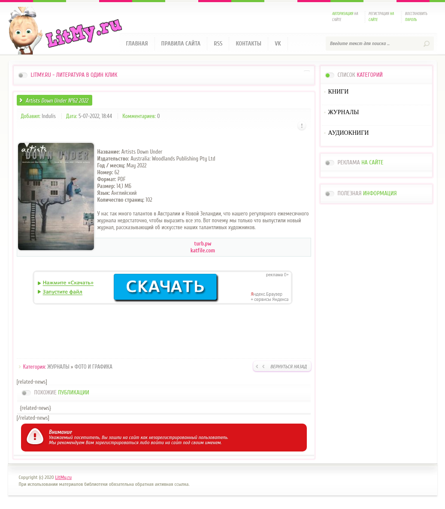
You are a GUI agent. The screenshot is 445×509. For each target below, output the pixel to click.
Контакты (248, 43)
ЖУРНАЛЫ (58, 367)
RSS (218, 43)
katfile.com (203, 250)
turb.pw (203, 243)
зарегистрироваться (117, 442)
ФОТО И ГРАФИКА (93, 367)
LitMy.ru (63, 477)
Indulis (49, 116)
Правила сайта (181, 43)
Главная (137, 43)
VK (278, 43)
